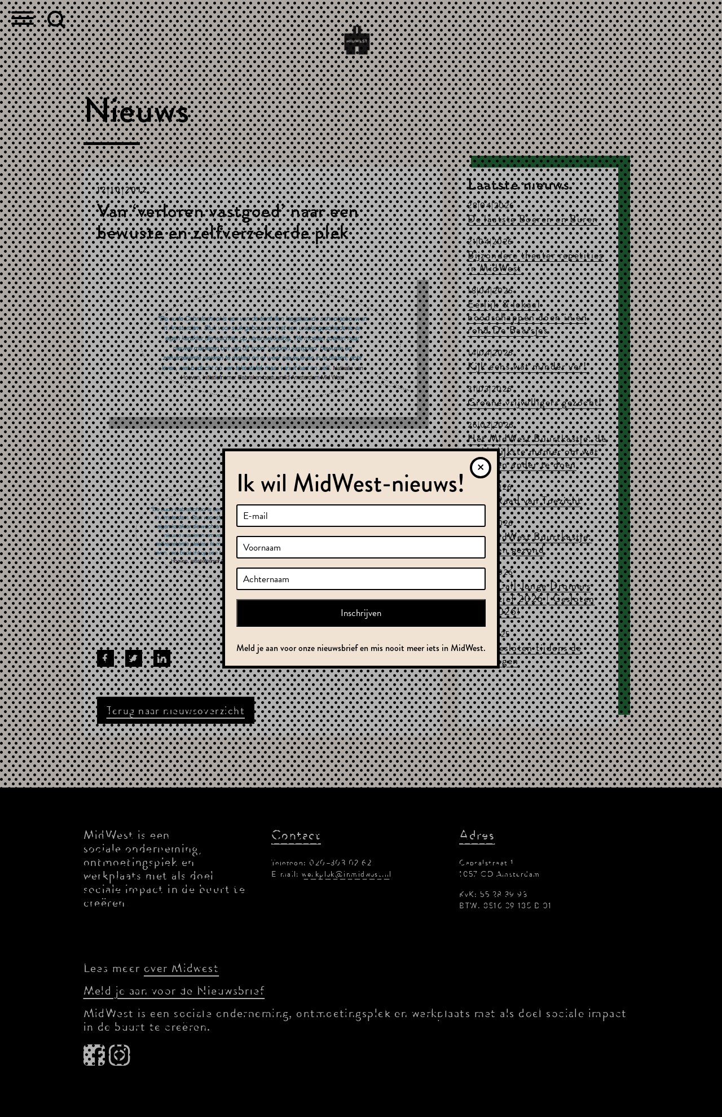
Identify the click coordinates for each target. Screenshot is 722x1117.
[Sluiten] (480, 467)
